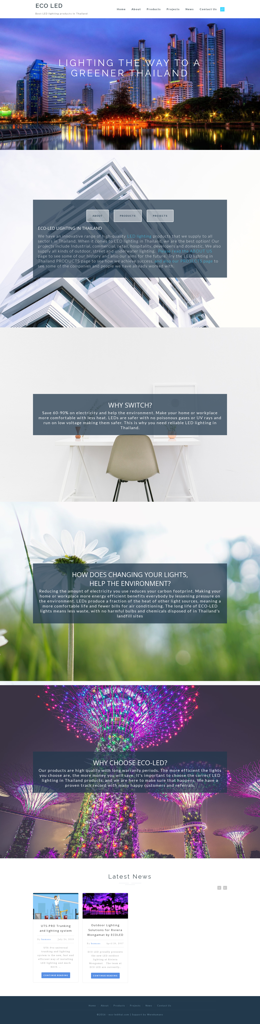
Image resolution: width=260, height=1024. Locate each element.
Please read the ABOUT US (185, 251)
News (190, 9)
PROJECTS (160, 215)
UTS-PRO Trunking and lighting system (56, 928)
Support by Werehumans (147, 1014)
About (136, 9)
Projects (173, 9)
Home (121, 9)
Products (154, 9)
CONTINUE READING (55, 975)
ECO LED (49, 5)
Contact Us (208, 9)
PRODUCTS (128, 215)
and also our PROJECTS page (184, 260)
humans (46, 939)
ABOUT (98, 215)
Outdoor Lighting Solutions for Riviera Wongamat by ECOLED (105, 930)
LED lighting (139, 236)
